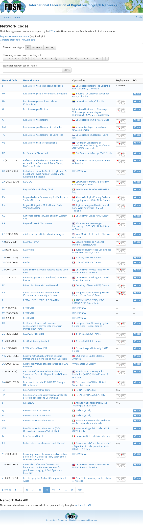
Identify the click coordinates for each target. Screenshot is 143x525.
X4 (3, 257)
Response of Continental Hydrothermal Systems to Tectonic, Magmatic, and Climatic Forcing (45, 374)
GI (3, 109)
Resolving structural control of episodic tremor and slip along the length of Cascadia (45, 357)
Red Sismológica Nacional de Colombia (42, 127)
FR (3, 323)
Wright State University (84, 364)
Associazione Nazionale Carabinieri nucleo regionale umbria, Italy (91, 422)
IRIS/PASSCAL (79, 171)
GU (3, 216)
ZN (3, 348)
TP (3, 395)
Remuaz (27, 257)
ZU (3, 277)
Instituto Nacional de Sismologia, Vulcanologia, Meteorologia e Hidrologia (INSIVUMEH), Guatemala (90, 112)
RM (4, 205)
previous (6, 489)
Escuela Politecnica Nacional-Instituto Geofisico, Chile (88, 243)
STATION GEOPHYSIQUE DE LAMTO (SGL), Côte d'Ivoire (88, 302)
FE (3, 415)
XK (3, 171)
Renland (27, 262)
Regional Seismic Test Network (38, 223)
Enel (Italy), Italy (81, 410)
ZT (3, 478)
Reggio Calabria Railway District (39, 189)
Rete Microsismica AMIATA (36, 410)
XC (3, 313)
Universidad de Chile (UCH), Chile (90, 120)
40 (53, 489)
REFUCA (27, 182)
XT (3, 464)
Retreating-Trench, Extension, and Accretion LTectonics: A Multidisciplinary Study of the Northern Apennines (45, 457)
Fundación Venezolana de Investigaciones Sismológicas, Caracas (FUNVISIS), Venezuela (91, 146)
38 (40, 489)
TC (3, 135)
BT (3, 86)
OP (3, 420)
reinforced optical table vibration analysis (43, 234)
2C (3, 364)
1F (3, 341)
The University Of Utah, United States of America (89, 384)
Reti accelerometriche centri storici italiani (43, 443)
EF (3, 285)
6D (3, 234)
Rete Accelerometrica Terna (37, 390)
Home (6, 17)
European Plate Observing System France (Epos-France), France (90, 294)
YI (3, 454)
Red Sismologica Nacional (36, 109)
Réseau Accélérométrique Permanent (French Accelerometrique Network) (41, 294)
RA (3, 292)
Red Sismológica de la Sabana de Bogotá (43, 86)
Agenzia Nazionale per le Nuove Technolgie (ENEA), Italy (89, 404)
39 (46, 489)
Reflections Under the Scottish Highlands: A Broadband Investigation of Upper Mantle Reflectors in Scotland (44, 174)
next (80, 489)
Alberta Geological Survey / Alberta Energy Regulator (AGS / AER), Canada (91, 199)
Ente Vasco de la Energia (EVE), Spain (92, 153)
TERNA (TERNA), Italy (84, 390)
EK (3, 153)
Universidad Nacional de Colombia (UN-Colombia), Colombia (91, 87)
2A (3, 382)
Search (67, 70)
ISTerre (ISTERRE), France (86, 257)
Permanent (37, 47)
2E (3, 160)
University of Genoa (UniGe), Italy (90, 216)
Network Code (9, 80)
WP (4, 428)
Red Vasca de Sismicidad (35, 153)
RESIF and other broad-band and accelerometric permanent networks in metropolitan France (42, 326)
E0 (3, 189)
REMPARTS (28, 250)
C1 (3, 120)
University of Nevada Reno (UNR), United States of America (90, 271)
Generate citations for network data (17, 40)
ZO (3, 334)
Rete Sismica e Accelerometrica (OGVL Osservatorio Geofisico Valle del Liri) (42, 430)
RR (3, 443)
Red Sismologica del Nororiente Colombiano (45, 93)
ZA (3, 182)
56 (72, 489)
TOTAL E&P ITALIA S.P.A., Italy (88, 395)
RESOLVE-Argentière (33, 334)
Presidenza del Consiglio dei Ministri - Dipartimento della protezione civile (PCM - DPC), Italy (91, 446)
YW (4, 356)
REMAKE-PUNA (31, 242)
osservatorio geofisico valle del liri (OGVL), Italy (90, 430)
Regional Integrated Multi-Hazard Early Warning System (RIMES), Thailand (90, 208)
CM (4, 127)
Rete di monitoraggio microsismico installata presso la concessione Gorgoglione (45, 396)
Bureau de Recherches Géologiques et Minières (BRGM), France (91, 251)
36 (27, 489)
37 (33, 489)
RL (3, 300)
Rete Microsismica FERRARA (37, 415)
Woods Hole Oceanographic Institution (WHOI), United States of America (90, 374)
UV (3, 101)
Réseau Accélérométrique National (40, 285)
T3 (3, 390)
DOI (137, 94)
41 (60, 489)
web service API (83, 505)
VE (3, 143)
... (20, 489)
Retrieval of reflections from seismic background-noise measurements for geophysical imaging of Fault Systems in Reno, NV (42, 468)
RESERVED (28, 308)
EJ (3, 410)
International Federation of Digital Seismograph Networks (71, 520)
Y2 (3, 242)
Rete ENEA (28, 403)
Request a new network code (14, 36)
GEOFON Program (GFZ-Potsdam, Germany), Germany (90, 183)
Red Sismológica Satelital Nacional (40, 143)
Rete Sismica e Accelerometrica (38, 420)
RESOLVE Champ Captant (36, 341)
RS (3, 223)
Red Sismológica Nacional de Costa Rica (43, 135)
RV (3, 197)
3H (3, 262)
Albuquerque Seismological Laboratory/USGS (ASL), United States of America (91, 226)
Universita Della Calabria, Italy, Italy (91, 436)
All (28, 47)
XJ (3, 308)
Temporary (50, 47)
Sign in (139, 17)
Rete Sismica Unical (33, 436)
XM (4, 250)
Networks (18, 17)
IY (3, 436)
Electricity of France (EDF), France (90, 285)
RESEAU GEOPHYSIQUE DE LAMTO (41, 300)
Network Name (31, 80)
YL (3, 371)
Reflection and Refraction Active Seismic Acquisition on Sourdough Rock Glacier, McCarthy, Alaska (43, 163)
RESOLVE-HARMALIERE (35, 348)
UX (3, 93)
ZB (3, 269)
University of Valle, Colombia (88, 101)
